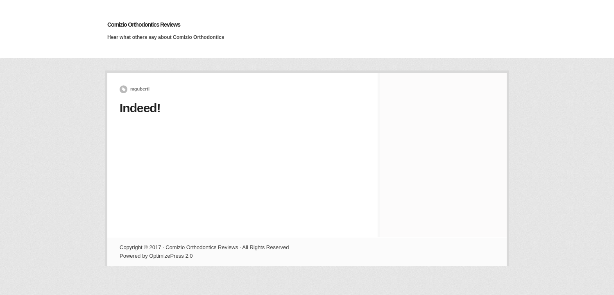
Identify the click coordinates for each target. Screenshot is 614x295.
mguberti (140, 88)
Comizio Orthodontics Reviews (143, 24)
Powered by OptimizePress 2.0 (156, 256)
